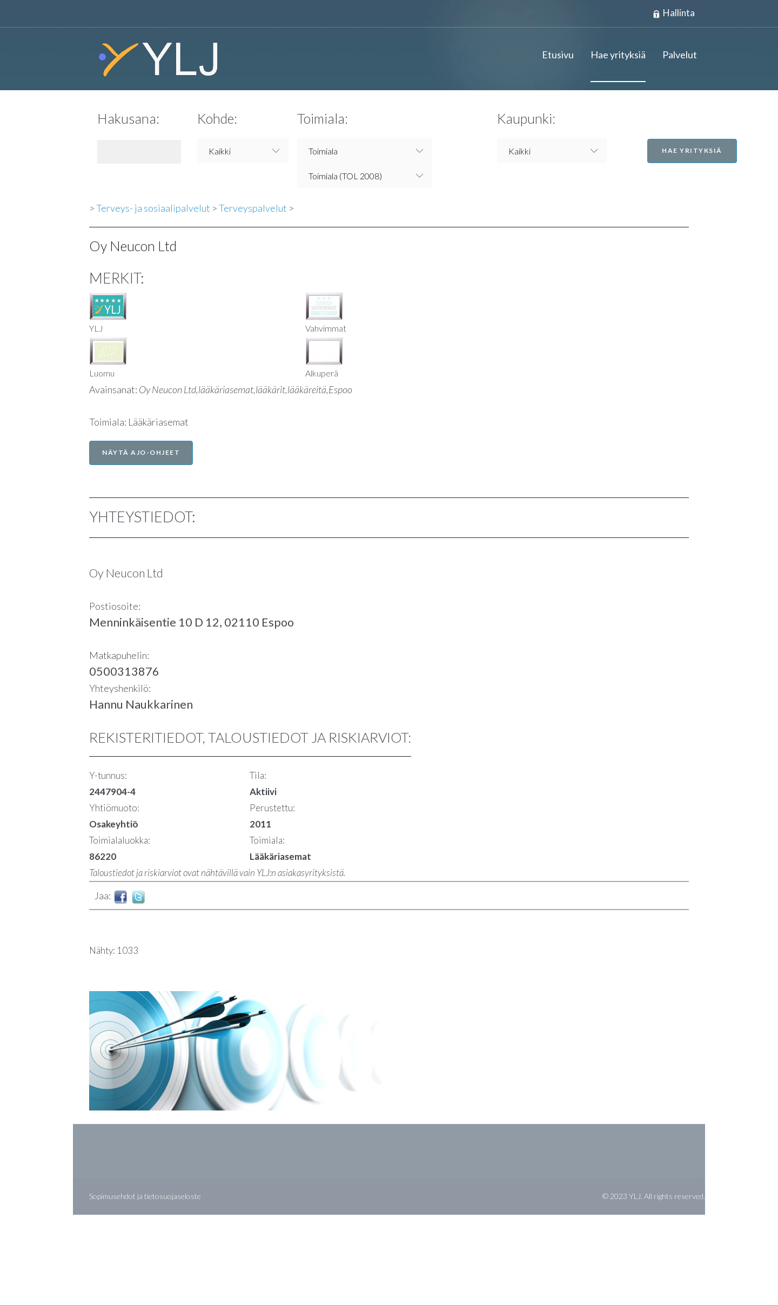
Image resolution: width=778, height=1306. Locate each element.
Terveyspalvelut (253, 208)
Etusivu (558, 55)
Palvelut (679, 55)
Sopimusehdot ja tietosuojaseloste (145, 1196)
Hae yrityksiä (618, 55)
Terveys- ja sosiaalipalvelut (153, 208)
